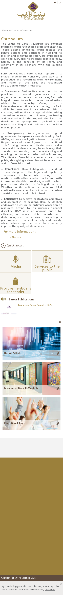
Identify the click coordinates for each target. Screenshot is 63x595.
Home (5, 30)
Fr (55, 2)
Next (60, 322)
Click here (50, 589)
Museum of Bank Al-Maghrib (21, 388)
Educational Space (14, 423)
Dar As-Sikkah (12, 353)
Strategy (16, 237)
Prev (59, 322)
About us (14, 30)
